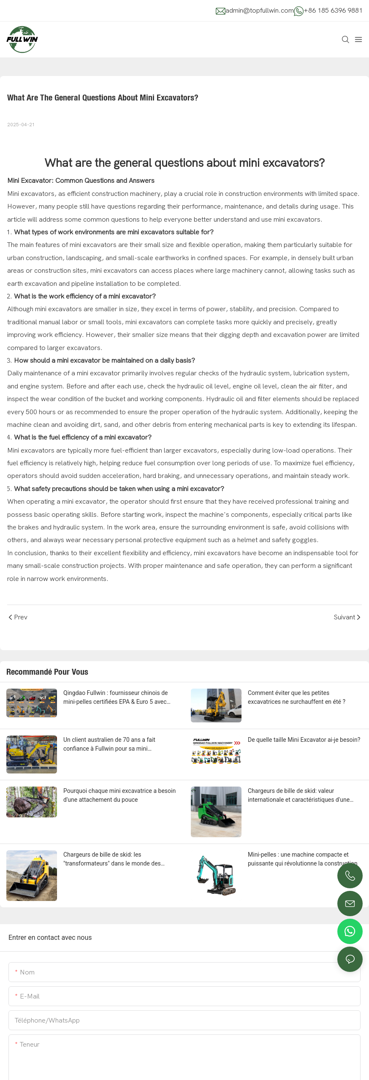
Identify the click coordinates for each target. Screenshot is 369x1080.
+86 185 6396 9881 (333, 10)
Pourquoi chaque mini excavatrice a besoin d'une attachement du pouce (119, 795)
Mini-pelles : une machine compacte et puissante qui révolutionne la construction (303, 859)
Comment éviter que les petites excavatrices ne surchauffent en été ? (296, 697)
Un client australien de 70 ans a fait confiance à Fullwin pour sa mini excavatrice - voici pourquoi (109, 744)
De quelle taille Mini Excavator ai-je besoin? (304, 739)
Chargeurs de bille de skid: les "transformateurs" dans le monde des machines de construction (112, 859)
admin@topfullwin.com (259, 10)
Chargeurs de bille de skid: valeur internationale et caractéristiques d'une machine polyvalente (299, 795)
